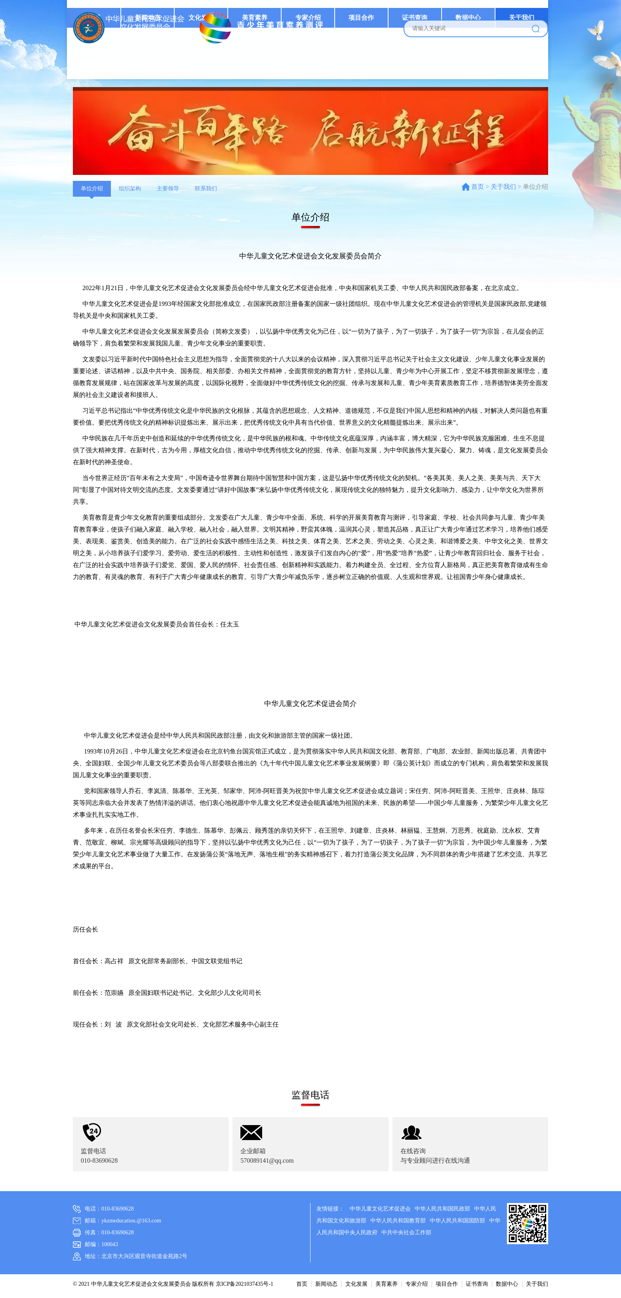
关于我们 (522, 65)
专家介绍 (311, 65)
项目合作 (363, 65)
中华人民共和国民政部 (442, 1209)
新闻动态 (152, 65)
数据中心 (469, 65)
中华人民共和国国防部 (457, 1221)
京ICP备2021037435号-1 (244, 1284)
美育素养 (258, 65)
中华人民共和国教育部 (398, 1221)
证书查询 (416, 65)
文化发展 (205, 65)
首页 (99, 65)
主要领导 (168, 189)
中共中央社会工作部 (406, 1232)
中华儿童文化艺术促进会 (380, 1209)
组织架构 (130, 189)
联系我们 (206, 189)
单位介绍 (92, 189)
